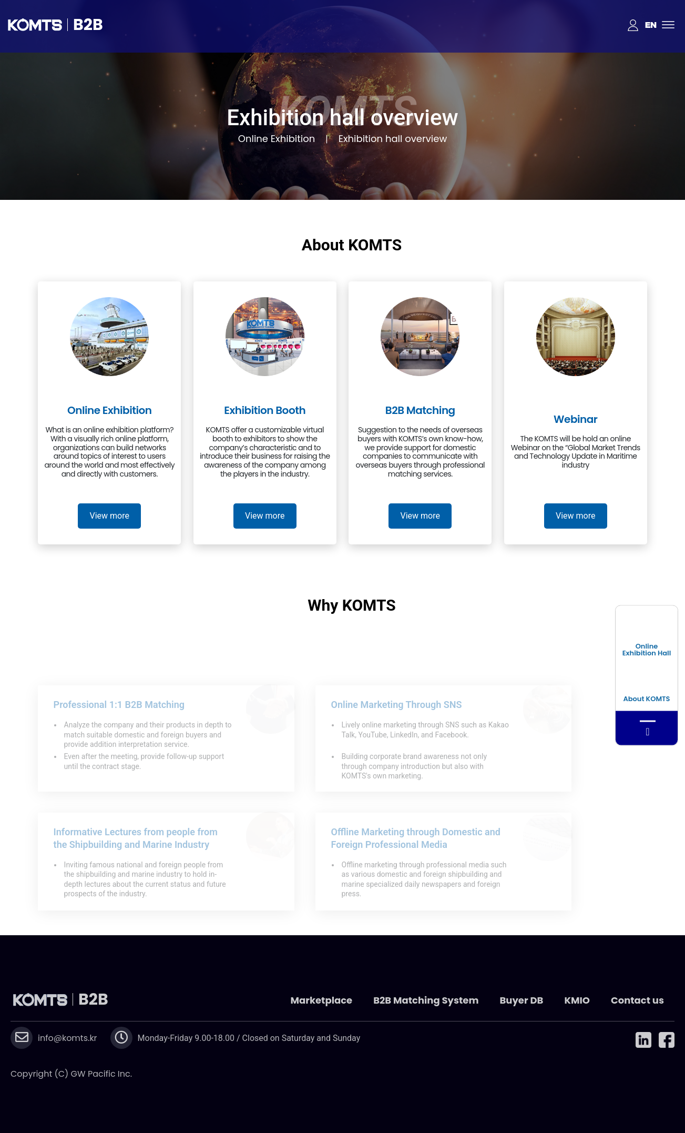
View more (109, 516)
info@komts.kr (67, 1038)
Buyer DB (521, 1000)
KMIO (577, 1000)
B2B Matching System (425, 1000)
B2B (88, 25)
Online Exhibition (276, 138)
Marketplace (321, 1000)
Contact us (637, 1000)
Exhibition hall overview (393, 138)
